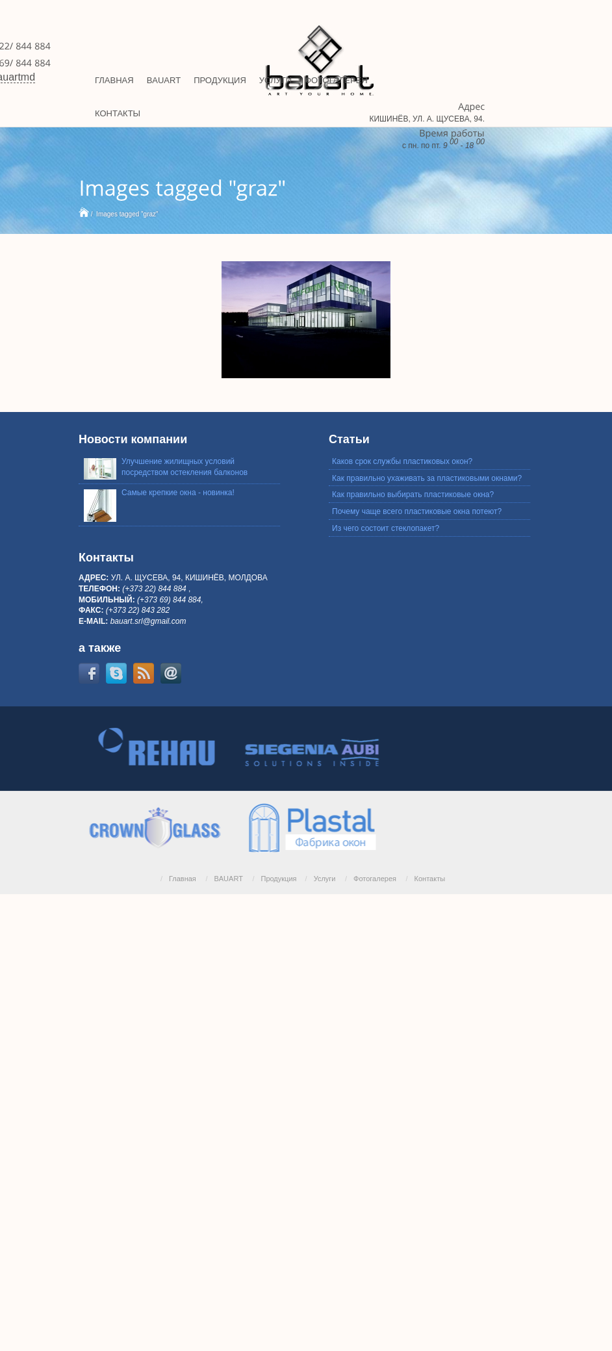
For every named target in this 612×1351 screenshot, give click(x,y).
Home (84, 212)
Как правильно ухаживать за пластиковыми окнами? (427, 478)
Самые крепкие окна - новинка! (178, 492)
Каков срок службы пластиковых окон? (402, 461)
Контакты (430, 878)
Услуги (325, 878)
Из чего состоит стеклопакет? (385, 528)
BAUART (228, 878)
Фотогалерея (374, 878)
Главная (182, 878)
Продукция (278, 878)
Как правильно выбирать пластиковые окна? (413, 494)
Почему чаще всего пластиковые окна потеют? (417, 511)
